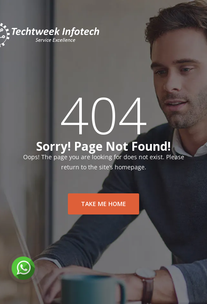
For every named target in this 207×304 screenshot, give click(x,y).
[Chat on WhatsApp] (23, 268)
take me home (103, 204)
